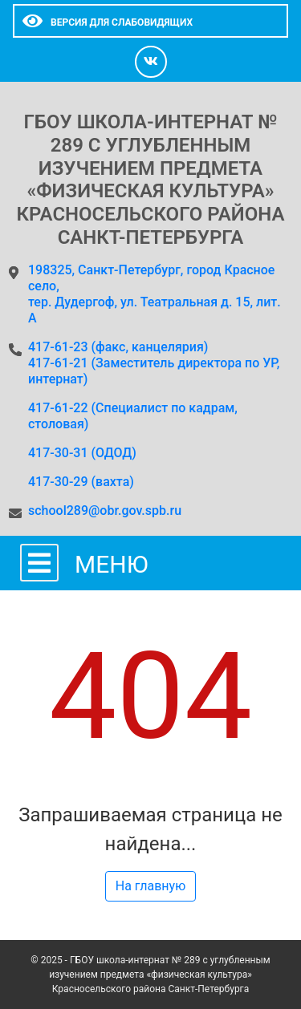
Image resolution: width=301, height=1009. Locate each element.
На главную (150, 886)
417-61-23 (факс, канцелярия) (158, 400)
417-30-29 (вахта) (81, 481)
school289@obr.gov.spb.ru (104, 510)
